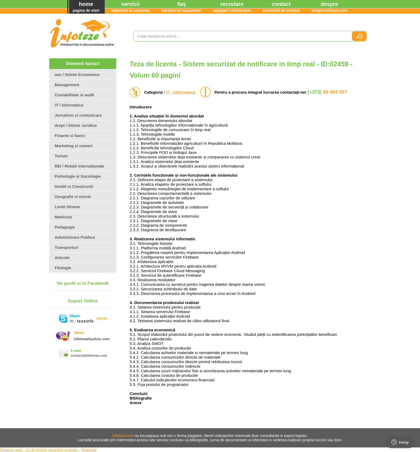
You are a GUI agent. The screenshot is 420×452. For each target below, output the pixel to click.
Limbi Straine (67, 206)
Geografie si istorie (73, 196)
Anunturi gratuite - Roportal (72, 449)
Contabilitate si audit (74, 95)
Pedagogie (65, 227)
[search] (240, 36)
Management (67, 84)
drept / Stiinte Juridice (76, 125)
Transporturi (66, 247)
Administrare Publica (75, 237)
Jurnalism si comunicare (78, 115)
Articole (62, 257)
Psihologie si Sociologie (78, 176)
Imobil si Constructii (74, 186)
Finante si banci (70, 135)
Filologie (63, 267)
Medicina (63, 217)
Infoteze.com (123, 436)
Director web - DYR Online (23, 449)
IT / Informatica (69, 105)
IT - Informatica (180, 92)
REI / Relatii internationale (79, 166)
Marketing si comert (74, 145)
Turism (61, 156)
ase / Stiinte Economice (77, 74)
